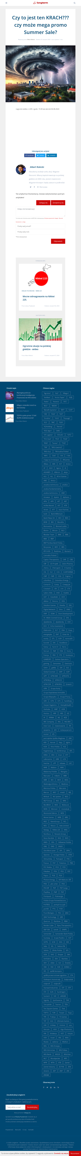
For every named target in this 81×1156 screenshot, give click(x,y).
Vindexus (53, 1033)
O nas (25, 1130)
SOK (58, 967)
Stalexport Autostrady (52, 979)
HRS (61, 713)
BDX (66, 518)
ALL (51, 476)
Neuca (53, 826)
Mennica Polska (49, 788)
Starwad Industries (51, 988)
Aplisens (66, 497)
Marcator (47, 776)
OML (45, 846)
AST (59, 505)
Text (63, 1008)
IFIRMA (51, 717)
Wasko (46, 1042)
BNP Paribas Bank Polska (53, 543)
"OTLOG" (60, 435)
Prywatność (9, 1130)
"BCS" (46, 406)
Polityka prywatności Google (51, 218)
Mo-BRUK (47, 805)
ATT (53, 510)
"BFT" (63, 410)
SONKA (66, 967)
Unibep (53, 1025)
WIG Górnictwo (49, 1050)
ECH (45, 626)
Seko (45, 946)
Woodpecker (55, 1058)
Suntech (47, 996)
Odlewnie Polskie (64, 842)
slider (52, 963)
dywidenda (48, 622)
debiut (46, 601)
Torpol (61, 1013)
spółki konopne (56, 971)
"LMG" (58, 431)
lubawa (62, 763)
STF (63, 988)
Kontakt (31, 1130)
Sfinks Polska (57, 950)
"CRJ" (45, 414)
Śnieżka (68, 963)
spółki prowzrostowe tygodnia (55, 975)
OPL (60, 850)
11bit (68, 455)
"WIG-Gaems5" (56, 447)
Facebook (30, 155)
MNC (64, 801)
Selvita (46, 950)
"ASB (70, 397)
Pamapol (59, 859)
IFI (44, 717)
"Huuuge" (66, 418)
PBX (71, 863)
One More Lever (50, 850)
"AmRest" (47, 397)
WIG (45, 1046)
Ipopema (47, 730)
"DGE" (53, 414)
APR (52, 501)
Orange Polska (58, 855)
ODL (52, 842)
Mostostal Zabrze (50, 813)
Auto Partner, (64, 510)
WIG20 (57, 1054)
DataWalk (54, 597)
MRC (66, 817)
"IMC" (53, 422)
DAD (58, 593)
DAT (45, 597)
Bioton (46, 530)
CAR (64, 559)
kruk (60, 755)
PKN (45, 884)
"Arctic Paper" (59, 397)
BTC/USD (47, 551)
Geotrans (68, 663)
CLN (58, 572)
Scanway (47, 938)
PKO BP (46, 888)
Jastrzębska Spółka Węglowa (54, 738)
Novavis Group (60, 834)
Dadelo (66, 593)
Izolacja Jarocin (66, 730)
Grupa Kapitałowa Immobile (54, 692)
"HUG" (56, 418)
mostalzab (65, 809)
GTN (52, 701)
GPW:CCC (58, 680)
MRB (59, 817)
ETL (53, 638)
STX (45, 992)
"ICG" (45, 422)
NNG (66, 830)
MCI (52, 780)
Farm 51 (55, 647)
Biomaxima (48, 526)
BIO (52, 522)
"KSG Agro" (48, 431)
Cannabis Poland (50, 555)
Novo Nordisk (49, 838)
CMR (52, 576)
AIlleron (57, 472)
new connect (64, 826)
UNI (45, 1025)
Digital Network (49, 609)
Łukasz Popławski (30, 306)
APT (58, 501)
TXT (45, 1021)
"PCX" (57, 439)
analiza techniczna (28, 291)
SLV (59, 963)
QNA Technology (50, 917)
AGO (51, 468)
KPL (71, 751)
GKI (61, 668)
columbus (47, 580)
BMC (59, 534)
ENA (63, 630)
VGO (55, 1029)
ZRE (68, 1071)
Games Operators (62, 659)
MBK (65, 776)
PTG (54, 909)
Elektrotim (47, 630)
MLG (66, 796)
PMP (55, 892)
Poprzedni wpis (40, 261)
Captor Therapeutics (51, 559)
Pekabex (47, 871)
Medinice (64, 784)
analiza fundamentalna (52, 489)
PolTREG (47, 905)
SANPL (64, 929)
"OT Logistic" (48, 435)
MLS (57, 801)
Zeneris (46, 1071)
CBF (45, 564)
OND (52, 846)
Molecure (65, 805)
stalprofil (57, 983)
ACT (60, 464)
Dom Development (65, 613)
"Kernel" (59, 426)
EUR (60, 638)
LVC (70, 763)
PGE (53, 875)
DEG (63, 601)
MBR (45, 780)
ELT (56, 630)
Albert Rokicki (31, 39)
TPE (45, 1017)
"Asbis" (46, 401)
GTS (59, 701)
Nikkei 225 (39, 291)
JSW (70, 738)
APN (45, 501)
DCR (63, 597)
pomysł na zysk (59, 905)
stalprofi (47, 983)
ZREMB (46, 1075)
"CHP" (70, 410)
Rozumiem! (75, 1153)
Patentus (62, 863)
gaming (46, 663)
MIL (70, 792)
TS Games (63, 1017)
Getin (46, 668)
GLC (67, 668)
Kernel (52, 742)
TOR (53, 1013)
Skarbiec (64, 959)
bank (45, 514)
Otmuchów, (48, 859)
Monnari (54, 809)
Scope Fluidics (59, 938)
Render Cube (48, 925)
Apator (56, 497)
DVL (67, 618)
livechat (46, 763)
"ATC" (65, 401)
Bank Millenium (57, 514)
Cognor (68, 576)
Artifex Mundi (49, 505)
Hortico (46, 713)
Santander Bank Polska (64, 934)
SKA (56, 959)
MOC (56, 805)
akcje (66, 472)
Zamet (67, 1062)
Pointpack (47, 896)
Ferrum (46, 651)
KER (45, 742)
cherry (46, 568)
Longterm (15, 1143)
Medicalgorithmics (51, 784)
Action (68, 464)
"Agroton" (47, 393)
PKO (63, 884)
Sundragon (61, 992)
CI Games (67, 568)
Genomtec (57, 663)
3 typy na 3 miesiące (51, 460)
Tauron (58, 1004)
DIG (70, 605)
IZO (55, 730)
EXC (54, 643)
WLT (45, 1058)
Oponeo (47, 855)
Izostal (46, 734)
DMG (68, 609)
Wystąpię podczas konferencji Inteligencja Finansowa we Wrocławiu (26, 395)
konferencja (61, 751)
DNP (45, 613)
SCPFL (46, 942)
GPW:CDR (47, 684)
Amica (53, 480)
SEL (52, 946)
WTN (52, 1062)
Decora (55, 601)
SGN (45, 954)
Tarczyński (48, 1004)
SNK (45, 967)
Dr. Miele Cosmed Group (53, 618)
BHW (45, 522)
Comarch (47, 584)
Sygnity (46, 1000)
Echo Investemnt (56, 626)
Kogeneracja (48, 751)
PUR (61, 909)
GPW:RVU (58, 684)
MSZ (45, 821)
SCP (69, 938)
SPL (45, 971)
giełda (53, 668)
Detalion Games (50, 605)
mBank (57, 776)
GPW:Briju (47, 680)
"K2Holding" (48, 426)
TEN (66, 1004)
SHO (52, 954)
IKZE (65, 717)
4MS (53, 464)
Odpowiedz (58, 241)
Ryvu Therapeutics (64, 925)
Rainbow (57, 921)
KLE (64, 747)
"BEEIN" (54, 406)
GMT (60, 672)
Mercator (62, 788)
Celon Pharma (67, 564)
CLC (51, 572)
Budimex (57, 551)
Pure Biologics (49, 913)
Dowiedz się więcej (61, 1153)
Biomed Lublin (61, 526)
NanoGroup (55, 821)
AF (44, 468)
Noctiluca (47, 834)
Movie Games (49, 817)
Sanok (56, 929)
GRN (45, 688)
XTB (59, 1062)
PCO (57, 867)
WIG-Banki (47, 1054)
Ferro (64, 647)
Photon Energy (49, 880)
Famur (46, 647)
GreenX (68, 684)
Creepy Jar (66, 584)
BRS (62, 547)
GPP (45, 676)
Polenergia (59, 896)
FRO (54, 655)
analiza (65, 485)
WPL (65, 1058)
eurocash (68, 638)
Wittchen (67, 1054)
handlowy (68, 701)
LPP (54, 763)
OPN (68, 850)
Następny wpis (40, 315)
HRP (54, 713)
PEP (68, 871)
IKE (59, 717)
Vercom (47, 1029)
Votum (70, 1033)
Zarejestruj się (58, 203)
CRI (55, 589)
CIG (45, 572)
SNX (51, 967)
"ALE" (57, 393)
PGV (60, 875)
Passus (46, 863)
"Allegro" (65, 393)
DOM (53, 613)
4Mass (46, 464)
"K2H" (61, 422)
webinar (55, 1042)
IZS (53, 734)
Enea (70, 630)
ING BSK (67, 722)
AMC (45, 480)
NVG (59, 838)
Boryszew (47, 547)
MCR (59, 780)
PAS (68, 859)
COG (59, 576)
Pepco (46, 875)
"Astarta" (56, 401)
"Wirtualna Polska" (62, 451)
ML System (57, 796)
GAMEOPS (47, 659)
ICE (68, 713)
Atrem (46, 510)
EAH (69, 622)
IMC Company (49, 722)
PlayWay (47, 892)
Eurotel (46, 643)
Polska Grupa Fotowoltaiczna (55, 900)
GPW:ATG (65, 676)
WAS (67, 1038)
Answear (47, 497)
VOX (45, 1038)
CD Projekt (54, 564)
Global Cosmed (49, 672)
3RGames (66, 460)
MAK (62, 767)
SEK (67, 942)
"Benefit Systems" (50, 410)
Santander (48, 934)
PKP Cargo (64, 888)
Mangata (64, 771)
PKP (54, 888)
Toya (70, 1013)
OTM (70, 855)
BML (66, 534)
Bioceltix (60, 522)
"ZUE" (54, 455)
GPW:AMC (54, 676)
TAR (67, 1000)
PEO (62, 871)
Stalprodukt (68, 979)
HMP (56, 709)
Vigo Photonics (66, 1029)
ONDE (60, 846)
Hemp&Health (65, 705)
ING (59, 722)
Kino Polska (55, 747)
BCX (59, 518)
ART (65, 501)
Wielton (65, 1042)
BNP (52, 539)
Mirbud (46, 796)
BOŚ (56, 547)
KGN (45, 747)
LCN (64, 759)
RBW (66, 921)
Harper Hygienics (50, 705)
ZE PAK (61, 1067)
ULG (51, 1021)
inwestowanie (60, 726)
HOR (63, 709)
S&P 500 (47, 929)
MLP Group (48, 801)
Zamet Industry (49, 1067)
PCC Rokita (48, 867)
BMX (45, 539)
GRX (45, 701)
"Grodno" (47, 418)
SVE (55, 996)
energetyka (48, 634)
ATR (65, 505)
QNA (66, 913)
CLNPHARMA (68, 572)
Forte (69, 651)
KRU (53, 755)
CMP (45, 576)
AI (65, 468)
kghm (68, 742)
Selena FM (61, 946)
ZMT (61, 1071)
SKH (45, 963)
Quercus (47, 921)
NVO (66, 838)
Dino (61, 609)
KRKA (46, 755)
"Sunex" (55, 443)
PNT (62, 892)
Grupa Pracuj (65, 697)
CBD (71, 559)
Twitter (40, 155)
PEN (55, 871)
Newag (46, 830)
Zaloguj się (43, 203)
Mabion (53, 767)
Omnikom (57, 1143)
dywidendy (60, 622)
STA (71, 975)
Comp (56, 584)
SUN (51, 992)
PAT (54, 863)
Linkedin (51, 155)
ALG (45, 476)
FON (61, 651)
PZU (59, 913)
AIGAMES (47, 472)
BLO (62, 530)
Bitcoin (55, 530)
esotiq (46, 638)
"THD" (64, 443)
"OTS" (69, 435)
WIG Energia (55, 1046)
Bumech (68, 551)
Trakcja (53, 1017)
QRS (61, 917)
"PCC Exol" (47, 439)
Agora (58, 468)
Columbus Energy (61, 580)
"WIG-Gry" (47, 451)
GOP (68, 672)
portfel (46, 909)
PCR (64, 867)
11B (61, 455)
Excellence (63, 643)
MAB (45, 767)
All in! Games (62, 476)
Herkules (47, 709)
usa (70, 1025)
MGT (54, 792)
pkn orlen (54, 884)
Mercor (46, 792)
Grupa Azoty (55, 688)
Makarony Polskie (50, 771)
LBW (57, 759)
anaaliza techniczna (51, 485)
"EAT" (61, 414)
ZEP (54, 1071)
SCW (53, 942)
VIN (45, 1033)
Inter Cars (47, 726)
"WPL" (46, 455)
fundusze (69, 655)
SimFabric (47, 959)
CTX (68, 589)
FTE (60, 655)
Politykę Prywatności (21, 1117)
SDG (60, 942)
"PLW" (65, 439)
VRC (59, 1038)
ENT (57, 634)
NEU (45, 826)
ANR (63, 493)
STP (69, 988)
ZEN (69, 1067)
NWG (45, 842)
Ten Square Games (51, 1008)
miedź (62, 792)
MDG (66, 780)
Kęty (60, 742)
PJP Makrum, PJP (65, 880)
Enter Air (66, 634)
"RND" (46, 443)
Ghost (72, 1143)
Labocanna (48, 759)
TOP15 (46, 1013)
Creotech (47, 589)
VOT (62, 1033)
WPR (45, 1062)
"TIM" (45, 447)
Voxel (52, 1038)
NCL (64, 821)
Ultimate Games (63, 1021)
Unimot (62, 1025)
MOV (62, 813)
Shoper (60, 954)
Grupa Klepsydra (50, 697)
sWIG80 (63, 996)
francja (46, 655)
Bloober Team (49, 534)
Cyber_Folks (48, 593)
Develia (62, 605)
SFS (67, 950)
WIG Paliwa (63, 1050)
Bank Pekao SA (49, 518)
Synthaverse (57, 1000)
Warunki (18, 1130)
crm (61, 589)
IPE (70, 726)
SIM (68, 954)
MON (45, 809)
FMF (54, 651)
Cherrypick (56, 568)
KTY (66, 755)
